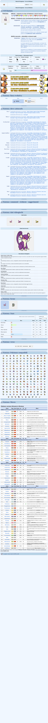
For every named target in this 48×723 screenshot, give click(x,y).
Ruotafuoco (7, 452)
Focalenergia (7, 417)
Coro (7, 529)
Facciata (7, 520)
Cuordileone (7, 489)
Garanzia (7, 426)
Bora (7, 501)
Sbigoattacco (7, 430)
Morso (7, 419)
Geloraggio (7, 499)
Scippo (7, 475)
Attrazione (7, 524)
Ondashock (7, 469)
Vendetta (7, 460)
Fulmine (7, 510)
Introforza (7, 493)
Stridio (7, 456)
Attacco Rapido (7, 415)
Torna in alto (24, 73)
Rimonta (7, 436)
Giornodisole (7, 495)
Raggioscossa (7, 531)
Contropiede (7, 445)
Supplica (7, 480)
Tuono (7, 512)
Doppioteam (7, 518)
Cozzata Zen (7, 467)
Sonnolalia (7, 539)
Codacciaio (7, 465)
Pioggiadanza (7, 506)
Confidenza (7, 548)
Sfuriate (7, 454)
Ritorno (7, 514)
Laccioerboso (7, 535)
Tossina (7, 491)
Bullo (7, 537)
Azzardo (7, 441)
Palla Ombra (7, 516)
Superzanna (7, 432)
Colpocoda (7, 413)
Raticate (28, 100)
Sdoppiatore (7, 434)
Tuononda (7, 533)
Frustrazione (7, 508)
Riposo (7, 522)
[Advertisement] (17, 84)
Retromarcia (7, 541)
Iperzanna (7, 424)
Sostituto (7, 543)
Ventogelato (7, 484)
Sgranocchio (7, 428)
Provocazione (7, 497)
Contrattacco (7, 443)
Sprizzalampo (7, 546)
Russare (7, 473)
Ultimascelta (7, 458)
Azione (7, 411)
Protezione (7, 503)
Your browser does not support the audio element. (24, 346)
